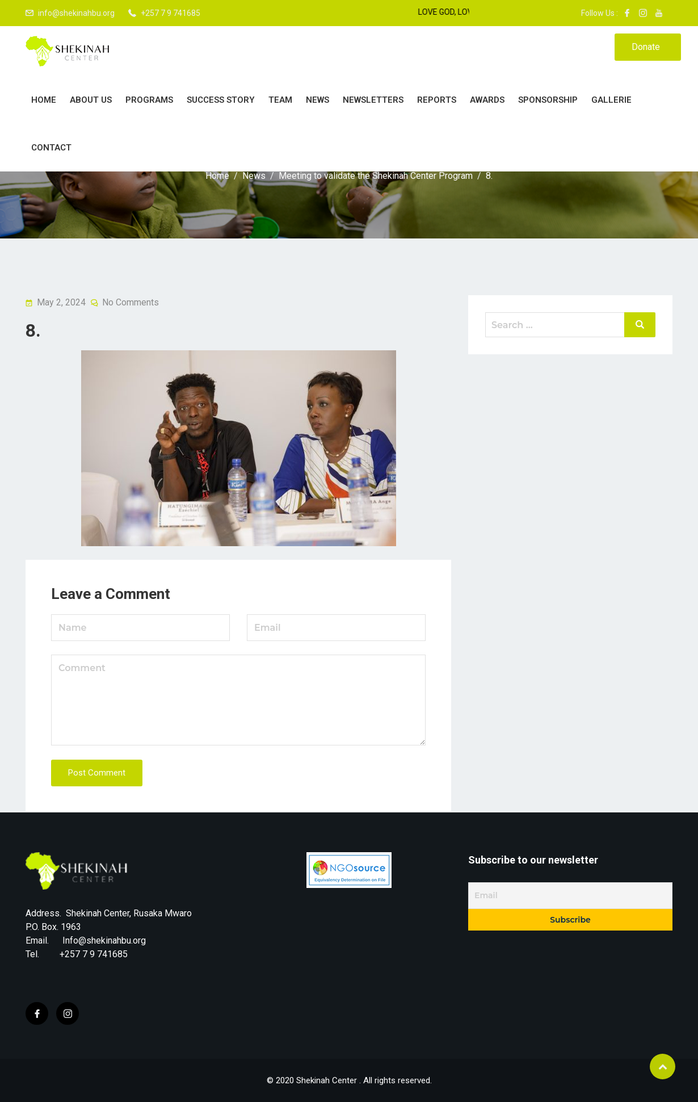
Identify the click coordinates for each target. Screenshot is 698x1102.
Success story (221, 100)
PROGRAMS (149, 100)
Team (280, 100)
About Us (91, 100)
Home (43, 100)
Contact (51, 148)
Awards (487, 100)
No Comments (130, 302)
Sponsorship (548, 100)
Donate (646, 46)
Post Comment (96, 773)
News (317, 100)
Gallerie (611, 100)
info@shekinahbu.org (76, 13)
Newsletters (373, 100)
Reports (436, 100)
